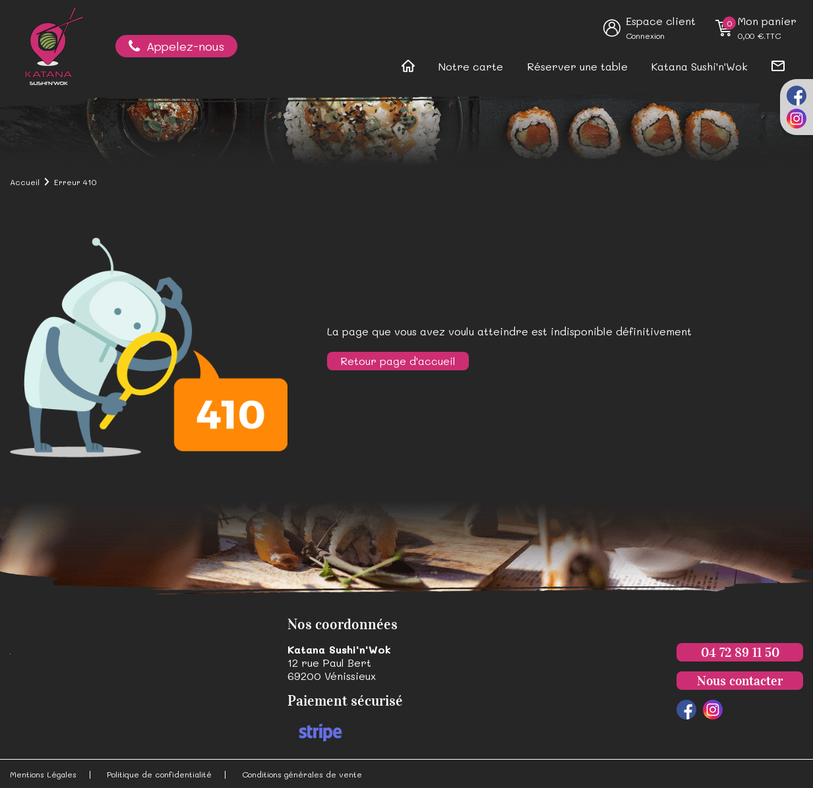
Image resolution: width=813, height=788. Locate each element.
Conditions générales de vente (302, 774)
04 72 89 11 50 (740, 652)
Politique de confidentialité (159, 774)
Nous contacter (740, 681)
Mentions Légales (43, 774)
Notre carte (470, 66)
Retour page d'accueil (398, 361)
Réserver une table (577, 66)
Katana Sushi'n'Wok (699, 66)
